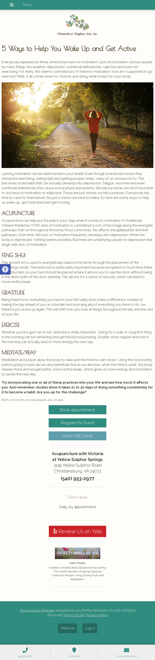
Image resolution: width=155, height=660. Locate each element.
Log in (90, 628)
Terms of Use (74, 615)
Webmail (67, 628)
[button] (5, 269)
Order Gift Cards (77, 435)
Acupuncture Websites (37, 610)
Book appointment (77, 409)
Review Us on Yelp (77, 531)
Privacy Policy (96, 615)
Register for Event (77, 422)
